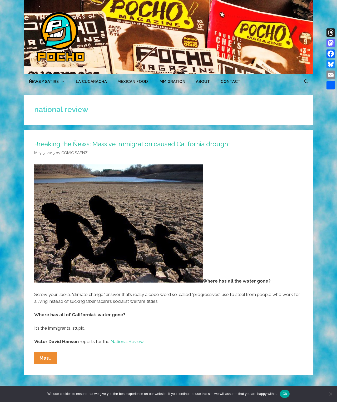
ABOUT (203, 81)
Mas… (48, 359)
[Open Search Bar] (306, 81)
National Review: (128, 341)
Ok (285, 394)
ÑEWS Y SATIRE (50, 81)
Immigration (171, 81)
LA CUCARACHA (91, 81)
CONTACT (231, 81)
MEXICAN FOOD (132, 81)
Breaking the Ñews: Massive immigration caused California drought (132, 144)
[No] (330, 393)
